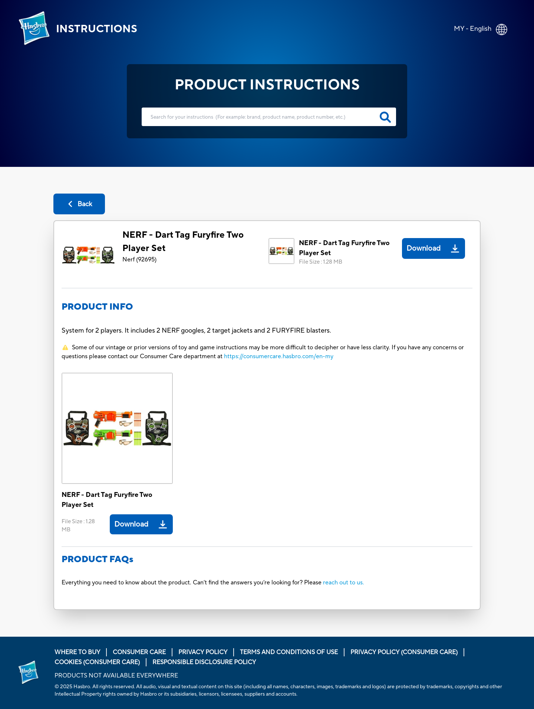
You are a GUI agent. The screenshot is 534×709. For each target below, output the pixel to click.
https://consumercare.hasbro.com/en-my (278, 356)
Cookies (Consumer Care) (97, 662)
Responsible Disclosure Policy (204, 662)
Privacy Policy (202, 652)
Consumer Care (139, 652)
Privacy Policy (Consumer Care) (404, 652)
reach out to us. (343, 582)
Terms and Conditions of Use (289, 652)
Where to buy (77, 652)
